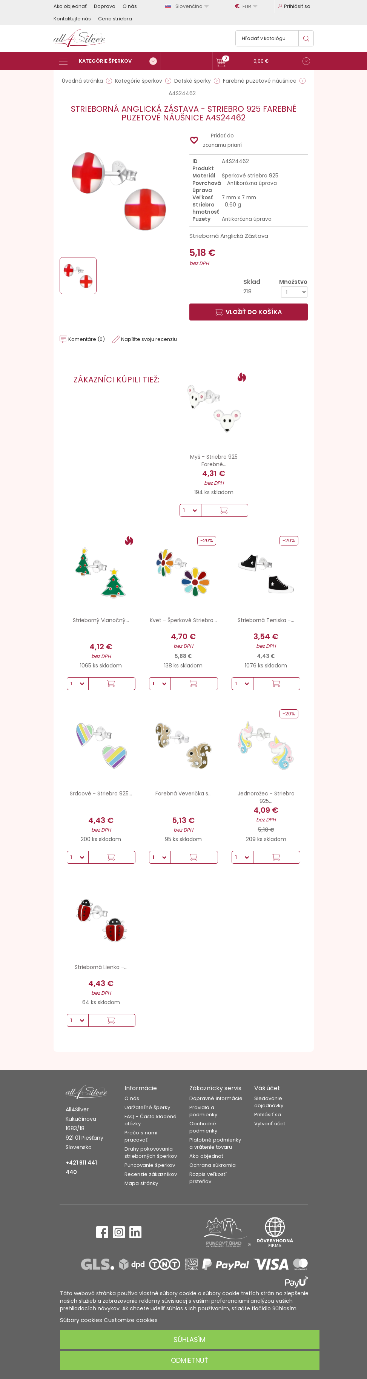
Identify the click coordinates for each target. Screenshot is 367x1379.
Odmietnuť (189, 1360)
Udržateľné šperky (147, 1107)
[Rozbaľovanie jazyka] (188, 6)
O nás (130, 6)
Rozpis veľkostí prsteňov (208, 1178)
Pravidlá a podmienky (203, 1111)
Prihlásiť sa (267, 1114)
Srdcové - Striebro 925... (101, 793)
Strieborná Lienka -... (101, 967)
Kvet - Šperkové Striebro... (183, 620)
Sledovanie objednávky (268, 1102)
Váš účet (267, 1088)
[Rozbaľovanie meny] (247, 6)
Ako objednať (70, 6)
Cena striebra (115, 18)
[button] (263, 62)
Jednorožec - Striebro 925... (266, 797)
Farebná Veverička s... (183, 793)
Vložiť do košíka (248, 312)
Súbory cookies (81, 1320)
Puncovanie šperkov (149, 1165)
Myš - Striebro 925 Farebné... (214, 460)
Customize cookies (131, 1320)
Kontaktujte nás (72, 18)
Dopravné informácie (216, 1098)
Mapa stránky (141, 1183)
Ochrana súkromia (212, 1165)
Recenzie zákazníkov (150, 1174)
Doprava (104, 6)
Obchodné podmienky (203, 1127)
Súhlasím (190, 1339)
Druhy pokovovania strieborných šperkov (150, 1152)
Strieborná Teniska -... (266, 620)
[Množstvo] (294, 292)
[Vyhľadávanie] (274, 38)
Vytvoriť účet (269, 1123)
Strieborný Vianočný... (101, 620)
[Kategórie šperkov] (110, 61)
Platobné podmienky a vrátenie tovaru (215, 1143)
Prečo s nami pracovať (140, 1136)
